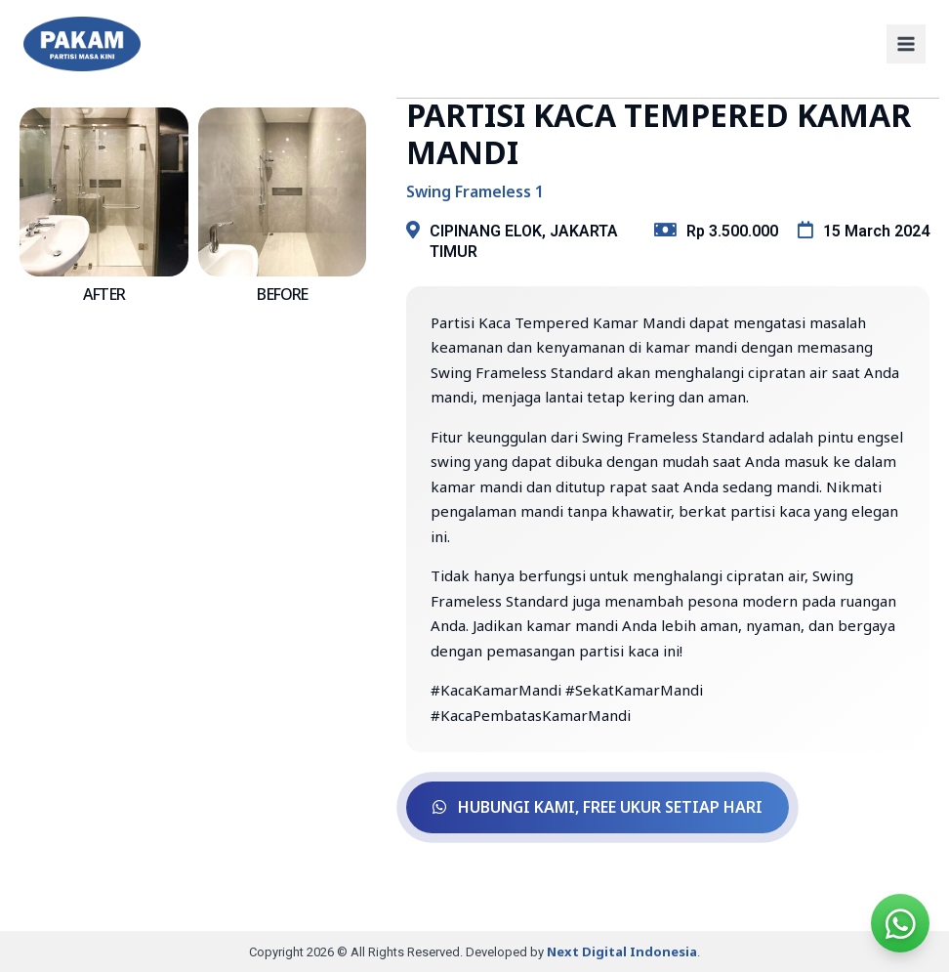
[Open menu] (906, 43)
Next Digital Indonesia (622, 950)
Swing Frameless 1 (475, 191)
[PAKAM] (82, 44)
